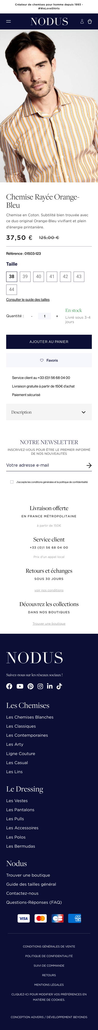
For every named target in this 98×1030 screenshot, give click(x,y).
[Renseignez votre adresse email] (44, 465)
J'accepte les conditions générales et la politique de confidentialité (49, 482)
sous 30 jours (49, 579)
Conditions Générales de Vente (49, 946)
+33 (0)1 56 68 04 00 (49, 547)
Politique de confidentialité (49, 956)
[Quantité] (44, 316)
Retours (49, 975)
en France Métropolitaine (48, 516)
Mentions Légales (49, 985)
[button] (41, 170)
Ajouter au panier (49, 342)
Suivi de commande (49, 966)
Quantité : (15, 316)
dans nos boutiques (49, 612)
